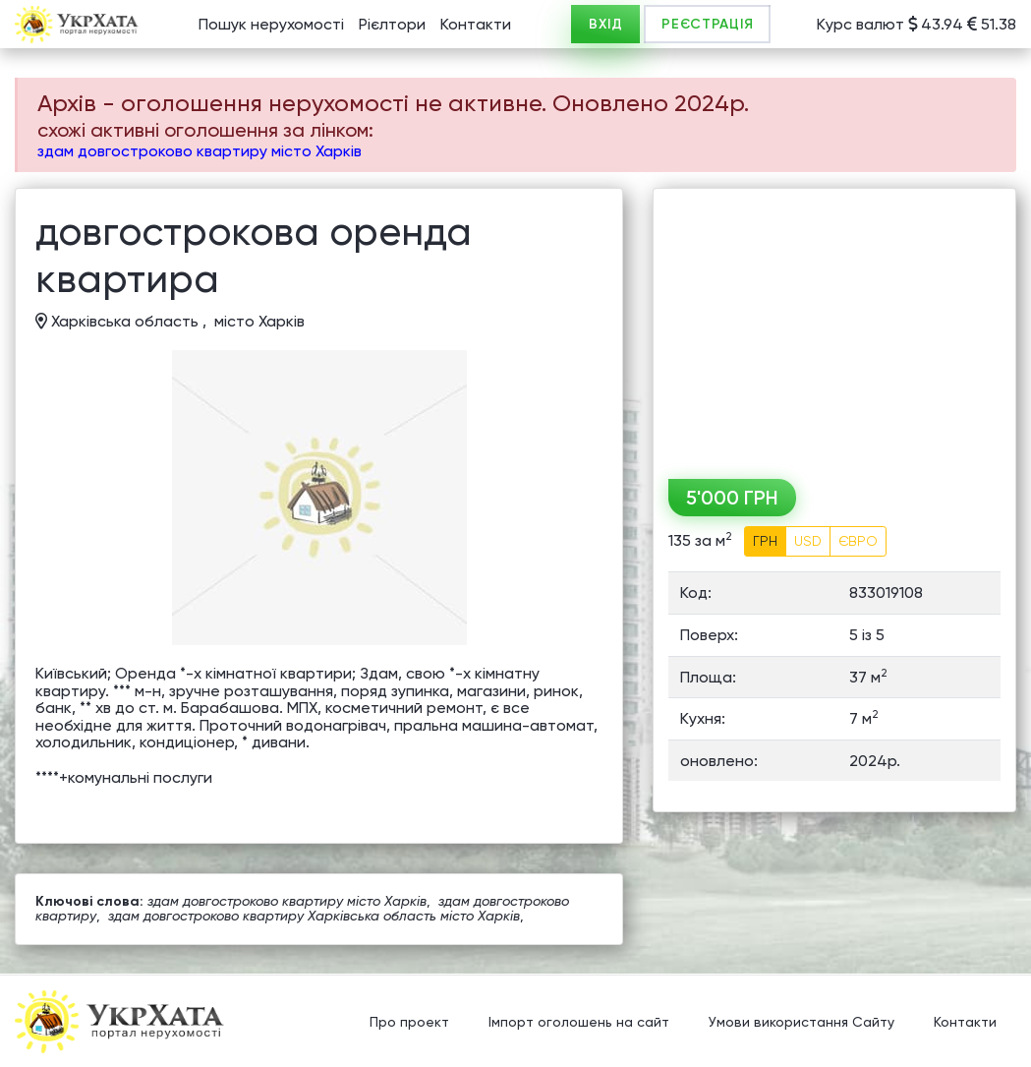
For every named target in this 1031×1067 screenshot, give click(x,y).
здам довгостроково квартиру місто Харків (199, 151)
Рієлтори (392, 24)
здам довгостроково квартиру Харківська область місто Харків (314, 915)
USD (808, 541)
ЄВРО (858, 541)
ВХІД (605, 24)
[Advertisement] (834, 326)
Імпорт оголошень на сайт (578, 1023)
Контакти (475, 24)
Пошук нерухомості (271, 24)
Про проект (409, 1023)
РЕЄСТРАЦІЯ (707, 24)
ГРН (765, 541)
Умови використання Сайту (801, 1023)
